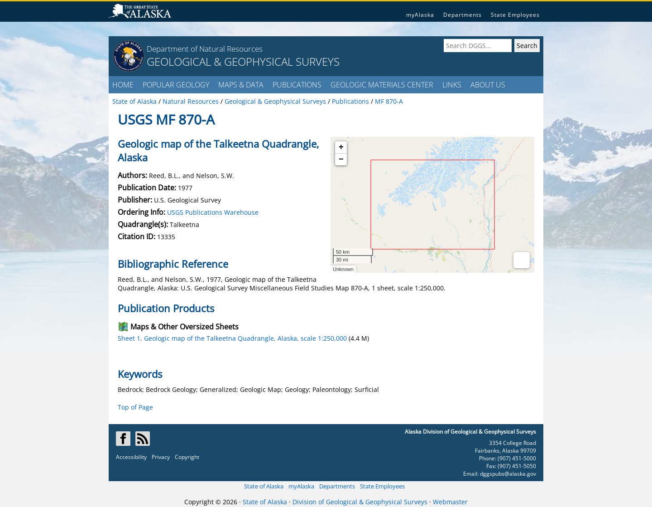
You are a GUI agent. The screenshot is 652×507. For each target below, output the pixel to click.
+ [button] (341, 147)
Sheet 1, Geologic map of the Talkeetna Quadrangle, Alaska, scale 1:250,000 (232, 338)
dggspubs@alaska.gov (508, 474)
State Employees (515, 15)
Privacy (161, 457)
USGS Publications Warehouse (213, 212)
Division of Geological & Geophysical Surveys (359, 501)
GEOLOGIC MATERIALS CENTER (382, 85)
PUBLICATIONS (297, 85)
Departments (462, 15)
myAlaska (420, 15)
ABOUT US (487, 85)
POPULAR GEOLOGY (176, 85)
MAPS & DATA (241, 85)
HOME (123, 85)
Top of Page (135, 407)
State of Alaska (263, 486)
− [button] (341, 159)
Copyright (187, 457)
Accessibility (131, 457)
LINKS (451, 85)
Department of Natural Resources (205, 48)
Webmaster (450, 501)
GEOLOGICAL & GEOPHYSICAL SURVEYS (243, 61)
